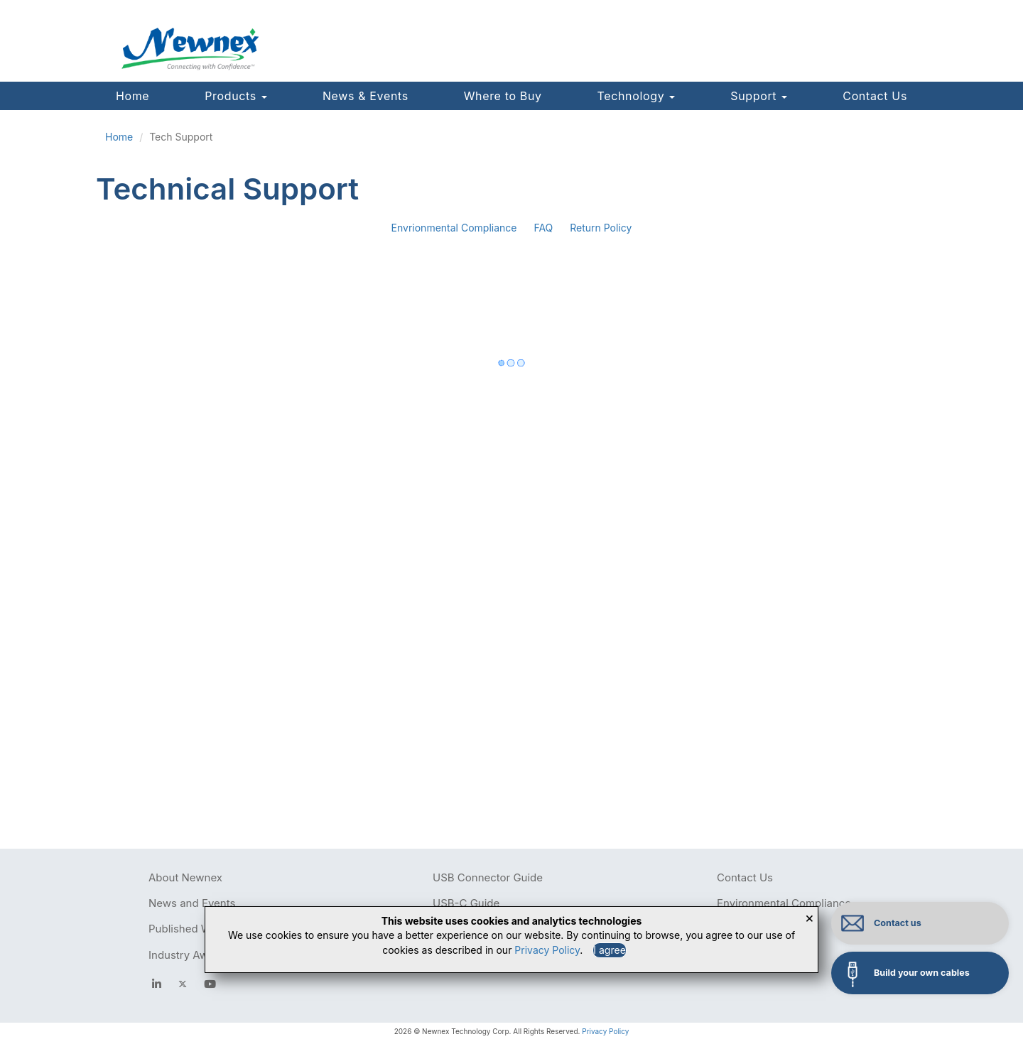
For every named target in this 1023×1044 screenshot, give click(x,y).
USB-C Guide (466, 903)
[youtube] (210, 984)
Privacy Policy (605, 1031)
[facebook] (156, 984)
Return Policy (601, 228)
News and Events (191, 903)
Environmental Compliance (784, 903)
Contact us (897, 923)
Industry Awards (189, 955)
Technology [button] (636, 96)
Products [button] (236, 96)
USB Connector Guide (488, 877)
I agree (609, 950)
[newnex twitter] (182, 984)
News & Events (365, 96)
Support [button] (758, 96)
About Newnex (185, 877)
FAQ (543, 228)
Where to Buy (503, 96)
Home (132, 96)
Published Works (190, 928)
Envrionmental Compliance (454, 228)
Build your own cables (922, 972)
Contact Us (875, 96)
